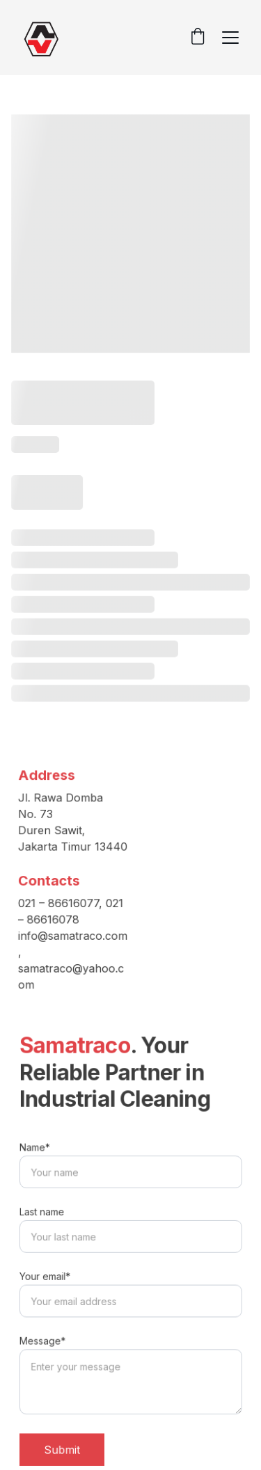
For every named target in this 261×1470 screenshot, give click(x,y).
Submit (63, 1446)
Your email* (46, 1276)
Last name (43, 1214)
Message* (44, 1339)
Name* (37, 1150)
